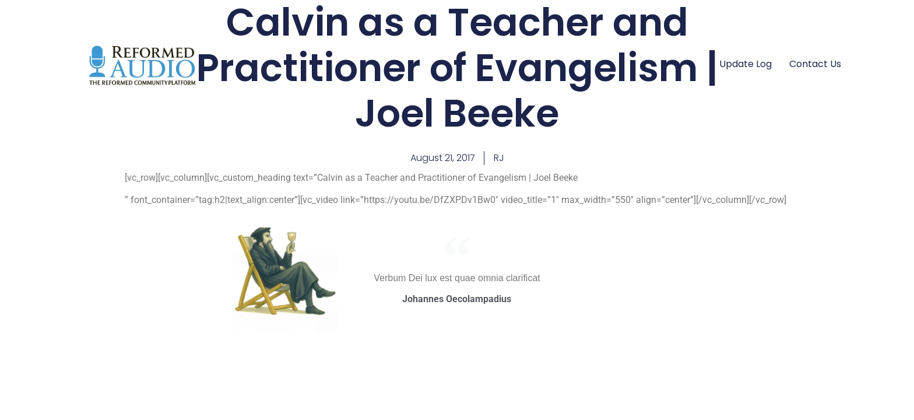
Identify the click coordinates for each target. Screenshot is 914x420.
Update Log (745, 64)
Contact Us (815, 64)
